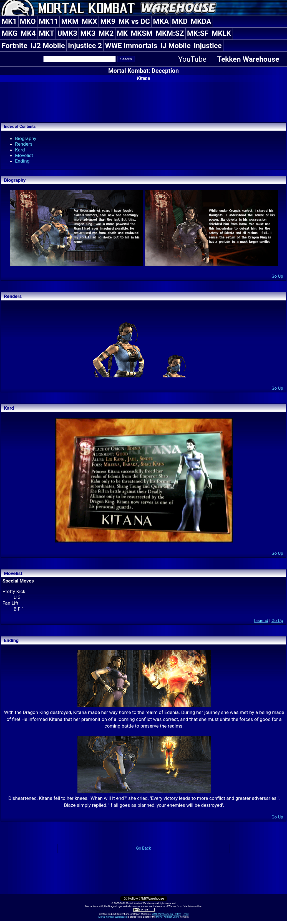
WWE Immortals (131, 45)
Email (185, 914)
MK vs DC (134, 21)
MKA (161, 21)
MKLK (221, 33)
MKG (9, 33)
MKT (46, 33)
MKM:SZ (170, 33)
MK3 (87, 33)
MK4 (28, 33)
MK (122, 33)
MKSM (142, 33)
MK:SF (197, 33)
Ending (22, 161)
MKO (28, 21)
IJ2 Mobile (48, 45)
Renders (23, 144)
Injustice (208, 45)
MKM (70, 21)
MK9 (107, 21)
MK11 (48, 21)
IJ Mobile (175, 45)
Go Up (277, 276)
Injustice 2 (85, 45)
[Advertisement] (143, 101)
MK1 (9, 21)
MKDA (201, 21)
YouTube (192, 59)
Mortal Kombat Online (167, 916)
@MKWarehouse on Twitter (166, 914)
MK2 (106, 33)
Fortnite (14, 45)
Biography (25, 138)
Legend (261, 620)
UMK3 (67, 33)
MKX (89, 21)
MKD (180, 21)
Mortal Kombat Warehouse (112, 916)
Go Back (143, 848)
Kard (20, 150)
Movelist (24, 155)
